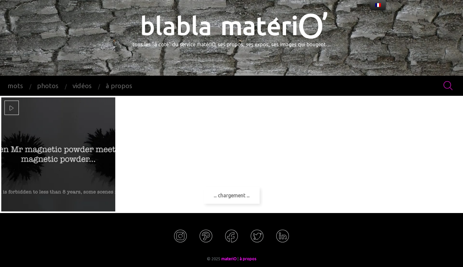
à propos (119, 85)
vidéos (82, 85)
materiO (229, 258)
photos (47, 85)
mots (15, 85)
